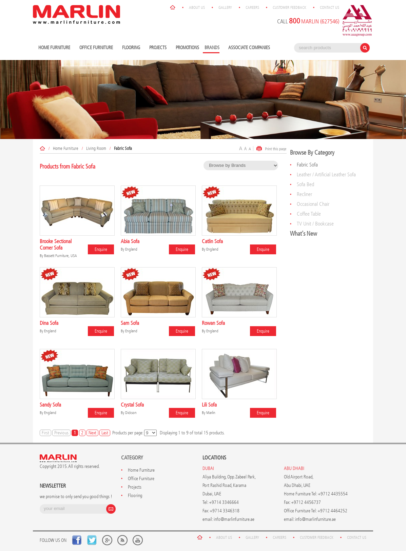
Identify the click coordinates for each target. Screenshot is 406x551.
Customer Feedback (289, 7)
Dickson (131, 412)
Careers (252, 7)
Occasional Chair (313, 204)
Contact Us (329, 7)
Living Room (96, 148)
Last (104, 433)
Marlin (210, 412)
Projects (159, 48)
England (131, 249)
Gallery (225, 7)
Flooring (131, 48)
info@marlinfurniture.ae (234, 519)
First (45, 433)
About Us (197, 7)
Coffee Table (309, 214)
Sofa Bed (305, 184)
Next (92, 433)
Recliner (304, 194)
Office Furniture (97, 48)
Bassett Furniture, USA (60, 255)
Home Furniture (55, 48)
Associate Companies (249, 48)
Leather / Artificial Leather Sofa (326, 174)
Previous (61, 433)
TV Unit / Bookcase (315, 223)
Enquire (101, 249)
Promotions (187, 48)
